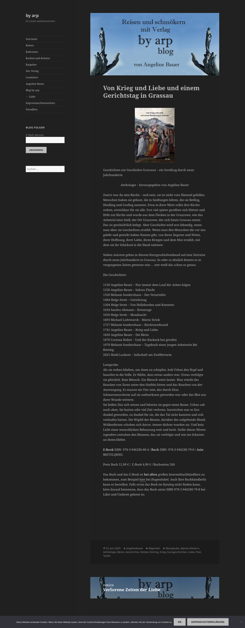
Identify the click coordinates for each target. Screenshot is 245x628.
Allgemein (154, 548)
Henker (144, 552)
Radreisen (32, 52)
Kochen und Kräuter (38, 58)
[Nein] (241, 621)
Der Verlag (32, 71)
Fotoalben (32, 109)
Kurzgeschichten (177, 552)
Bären (120, 552)
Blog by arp (32, 90)
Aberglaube (172, 548)
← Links (30, 96)
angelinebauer (134, 548)
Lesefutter (32, 77)
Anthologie (109, 552)
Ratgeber (31, 64)
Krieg (163, 552)
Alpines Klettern (189, 548)
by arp (32, 15)
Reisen (30, 45)
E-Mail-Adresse (35, 135)
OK (180, 622)
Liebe (191, 552)
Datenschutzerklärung (208, 622)
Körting (154, 552)
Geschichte (132, 552)
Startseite (31, 39)
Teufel (106, 555)
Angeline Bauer (35, 84)
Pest (198, 552)
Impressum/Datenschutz (40, 103)
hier (143, 479)
